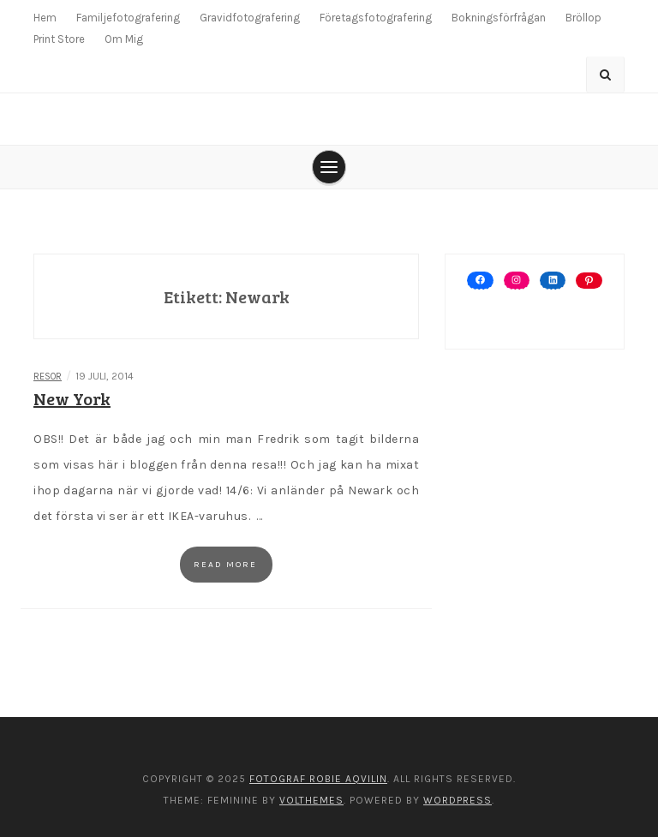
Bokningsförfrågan (499, 17)
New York (72, 398)
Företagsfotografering (376, 17)
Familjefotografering (128, 17)
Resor (47, 376)
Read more (225, 564)
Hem (45, 17)
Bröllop (583, 17)
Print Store (59, 39)
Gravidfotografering (250, 17)
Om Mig (124, 39)
